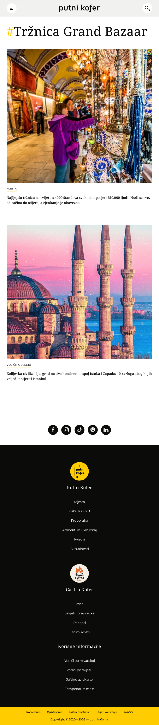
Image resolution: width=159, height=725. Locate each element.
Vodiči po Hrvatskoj (79, 661)
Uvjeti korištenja (107, 712)
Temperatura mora (79, 689)
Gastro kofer (79, 573)
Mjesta (79, 502)
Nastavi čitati (79, 127)
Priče (80, 604)
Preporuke (79, 520)
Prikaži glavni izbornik (12, 8)
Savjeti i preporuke (80, 613)
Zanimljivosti (79, 632)
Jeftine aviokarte (79, 680)
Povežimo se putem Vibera (93, 430)
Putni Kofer (79, 8)
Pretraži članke (147, 8)
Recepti (79, 623)
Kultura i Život (79, 511)
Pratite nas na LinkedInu (106, 430)
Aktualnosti (79, 549)
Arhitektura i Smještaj (79, 530)
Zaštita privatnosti (79, 712)
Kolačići (128, 712)
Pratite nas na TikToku (79, 430)
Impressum (33, 712)
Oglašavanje (54, 712)
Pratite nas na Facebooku (53, 430)
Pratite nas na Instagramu (66, 430)
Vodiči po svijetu (79, 670)
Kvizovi (79, 539)
